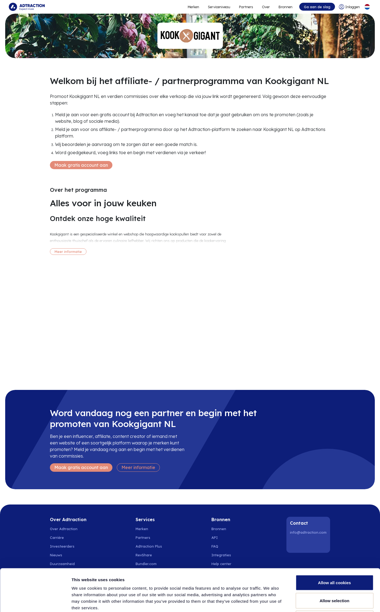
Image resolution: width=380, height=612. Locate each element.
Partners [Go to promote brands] (246, 7)
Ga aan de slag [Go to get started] (317, 7)
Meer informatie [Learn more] (138, 467)
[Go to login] (349, 7)
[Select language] (367, 7)
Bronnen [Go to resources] (285, 7)
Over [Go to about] (266, 7)
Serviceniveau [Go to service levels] (219, 7)
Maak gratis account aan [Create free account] (81, 165)
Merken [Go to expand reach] (193, 7)
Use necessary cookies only (334, 576)
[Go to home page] (27, 7)
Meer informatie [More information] (68, 251)
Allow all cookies (334, 540)
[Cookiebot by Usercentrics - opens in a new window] (35, 601)
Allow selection (334, 558)
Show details (286, 601)
